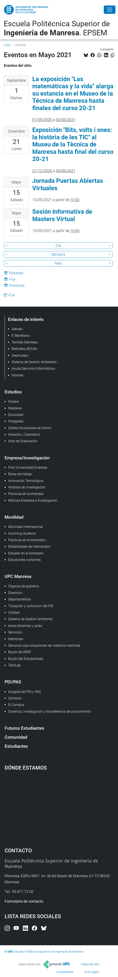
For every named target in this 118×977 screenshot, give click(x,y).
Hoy (12, 279)
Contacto (15, 698)
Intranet (17, 375)
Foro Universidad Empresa (27, 467)
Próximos (17, 285)
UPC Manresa (18, 576)
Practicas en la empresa (26, 494)
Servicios (14, 632)
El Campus (16, 705)
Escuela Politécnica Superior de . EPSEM (57, 28)
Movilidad (14, 517)
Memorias (15, 639)
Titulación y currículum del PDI (30, 606)
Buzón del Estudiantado (25, 659)
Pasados (16, 273)
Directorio (15, 593)
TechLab (14, 665)
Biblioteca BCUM (24, 349)
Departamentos (19, 599)
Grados (13, 401)
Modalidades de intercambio (29, 546)
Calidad (13, 612)
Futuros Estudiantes (24, 728)
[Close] (109, 9)
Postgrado (15, 421)
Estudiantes (16, 746)
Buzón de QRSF (19, 652)
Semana (58, 254)
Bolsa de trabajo (20, 474)
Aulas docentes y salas (25, 626)
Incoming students (22, 533)
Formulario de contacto (24, 901)
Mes (58, 263)
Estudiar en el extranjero (26, 553)
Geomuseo (19, 355)
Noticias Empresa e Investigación (32, 500)
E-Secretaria (20, 336)
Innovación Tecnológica (25, 481)
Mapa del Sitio (90, 964)
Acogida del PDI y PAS (24, 692)
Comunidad (16, 737)
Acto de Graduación (22, 441)
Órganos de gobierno (23, 586)
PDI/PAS (13, 681)
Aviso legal (91, 972)
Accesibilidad (64, 972)
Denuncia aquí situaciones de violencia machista (44, 645)
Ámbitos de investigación (26, 487)
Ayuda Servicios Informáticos (33, 368)
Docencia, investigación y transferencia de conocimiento (49, 711)
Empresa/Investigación (27, 457)
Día (58, 245)
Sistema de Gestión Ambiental (30, 619)
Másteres (15, 408)
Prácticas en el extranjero (26, 540)
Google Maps (59, 807)
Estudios (13, 391)
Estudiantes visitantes (24, 560)
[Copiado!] (112, 55)
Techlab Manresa (24, 342)
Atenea (17, 329)
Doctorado (15, 415)
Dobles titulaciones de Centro (29, 428)
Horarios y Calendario (24, 434)
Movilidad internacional (25, 527)
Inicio (7, 45)
